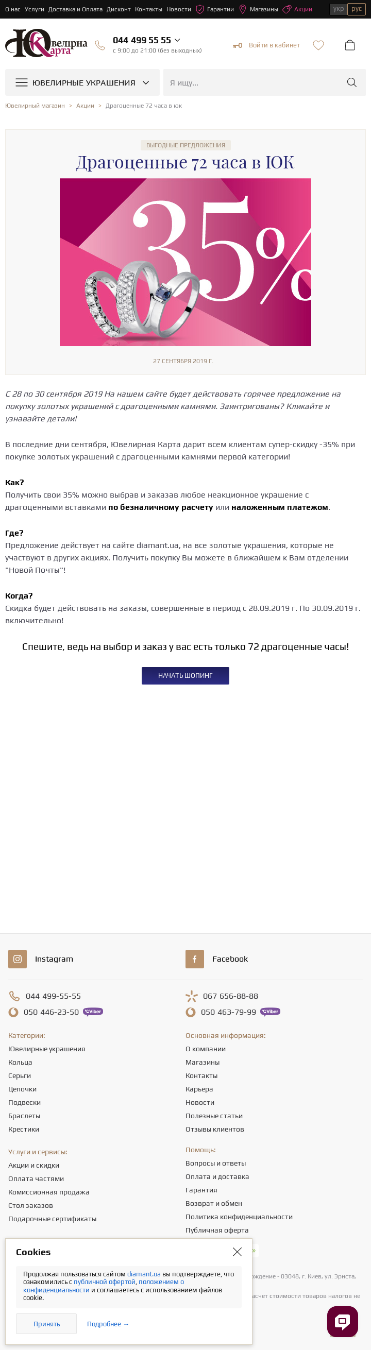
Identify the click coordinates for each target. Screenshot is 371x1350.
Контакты (148, 9)
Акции (297, 9)
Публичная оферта (217, 1230)
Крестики (23, 1129)
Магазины (258, 9)
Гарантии (214, 9)
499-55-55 (53, 996)
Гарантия (201, 1189)
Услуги (34, 9)
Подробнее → (108, 1324)
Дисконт (119, 9)
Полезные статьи (214, 1115)
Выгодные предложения (185, 145)
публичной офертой (105, 1282)
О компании (205, 1048)
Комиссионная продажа (49, 1191)
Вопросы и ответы (215, 1163)
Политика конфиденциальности (239, 1216)
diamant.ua (144, 1274)
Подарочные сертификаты (52, 1218)
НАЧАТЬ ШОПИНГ (185, 675)
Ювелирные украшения (47, 1048)
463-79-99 (228, 1012)
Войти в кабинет (266, 45)
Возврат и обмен (213, 1203)
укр (338, 8)
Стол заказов (30, 1205)
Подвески (24, 1102)
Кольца (20, 1062)
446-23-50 (51, 1012)
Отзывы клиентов (214, 1129)
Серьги (19, 1075)
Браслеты (24, 1115)
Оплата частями (36, 1178)
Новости (178, 9)
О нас (13, 9)
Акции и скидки (33, 1165)
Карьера (199, 1088)
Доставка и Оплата (75, 9)
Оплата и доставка (217, 1176)
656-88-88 (230, 996)
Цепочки (22, 1088)
